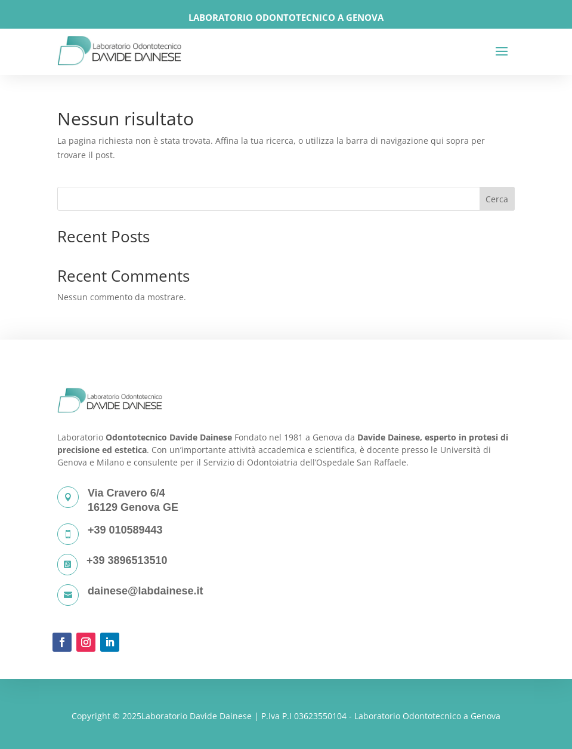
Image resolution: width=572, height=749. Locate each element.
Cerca (497, 199)
